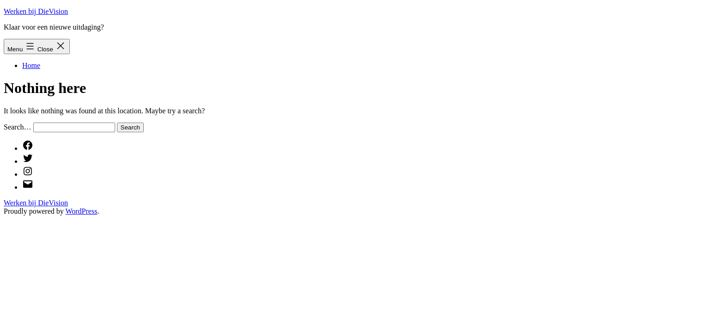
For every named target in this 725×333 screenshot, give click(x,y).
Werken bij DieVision (36, 11)
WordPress (81, 211)
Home (31, 65)
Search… (17, 127)
